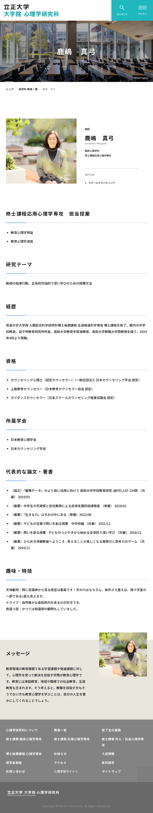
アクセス (60, 762)
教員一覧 (60, 730)
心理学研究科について (22, 730)
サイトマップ (111, 771)
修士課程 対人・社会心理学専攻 (123, 742)
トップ (10, 89)
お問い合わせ (15, 771)
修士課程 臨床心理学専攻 (24, 739)
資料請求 (108, 762)
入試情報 (108, 754)
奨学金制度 (14, 762)
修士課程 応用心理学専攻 (72, 739)
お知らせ (60, 754)
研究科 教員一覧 (28, 89)
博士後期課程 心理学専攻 (24, 754)
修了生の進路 (111, 730)
